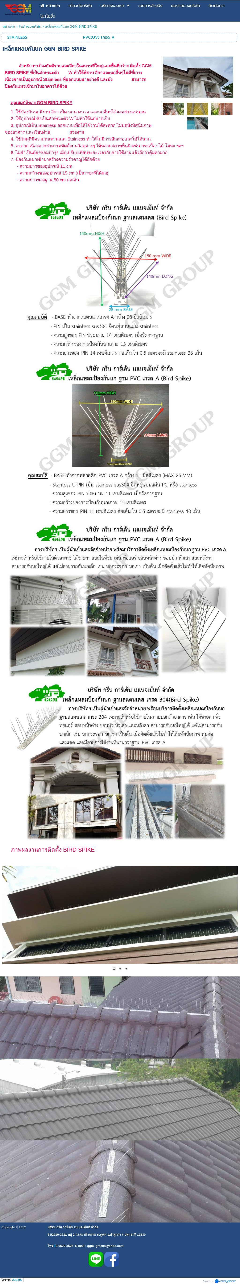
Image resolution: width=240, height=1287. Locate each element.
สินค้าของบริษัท (30, 26)
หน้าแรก (9, 26)
